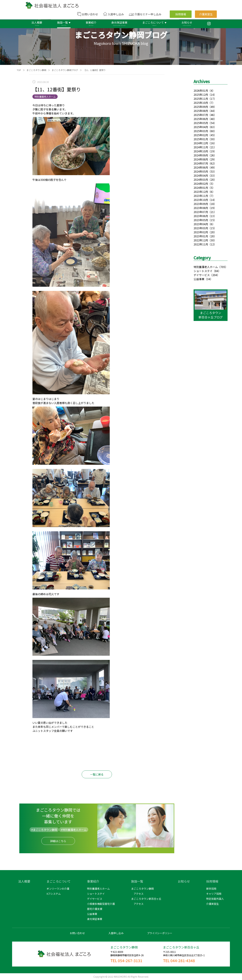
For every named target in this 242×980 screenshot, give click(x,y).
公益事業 (199, 279)
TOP (19, 70)
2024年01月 (201, 188)
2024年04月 (201, 175)
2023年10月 (201, 200)
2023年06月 (201, 216)
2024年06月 (201, 167)
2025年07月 (201, 115)
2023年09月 (201, 204)
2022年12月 (201, 240)
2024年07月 (201, 163)
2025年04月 (201, 127)
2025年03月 (201, 131)
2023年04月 (201, 224)
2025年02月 (201, 135)
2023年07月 (201, 212)
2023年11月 (201, 196)
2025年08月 (201, 111)
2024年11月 (201, 147)
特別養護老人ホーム (206, 267)
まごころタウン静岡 (36, 70)
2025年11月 (201, 99)
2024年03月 (201, 179)
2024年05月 (201, 171)
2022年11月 (201, 244)
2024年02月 (201, 184)
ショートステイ (203, 271)
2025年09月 (201, 107)
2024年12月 (201, 143)
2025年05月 (201, 123)
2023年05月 (201, 220)
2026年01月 (201, 90)
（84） (216, 271)
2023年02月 (201, 232)
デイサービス (202, 275)
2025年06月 (201, 119)
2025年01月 (201, 139)
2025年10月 (201, 103)
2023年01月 (201, 236)
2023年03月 (201, 228)
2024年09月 (201, 155)
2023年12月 (201, 192)
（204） (215, 275)
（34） (208, 279)
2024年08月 (201, 159)
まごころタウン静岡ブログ (65, 70)
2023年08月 (201, 208)
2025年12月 (201, 95)
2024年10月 (201, 151)
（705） (223, 267)
